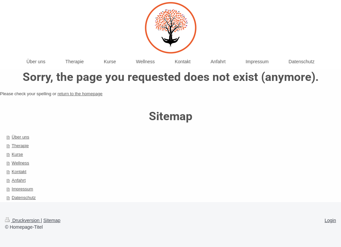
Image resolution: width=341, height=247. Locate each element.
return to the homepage (80, 93)
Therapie (20, 145)
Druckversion (23, 220)
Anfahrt (19, 180)
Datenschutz (24, 197)
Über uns (20, 136)
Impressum (22, 188)
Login (330, 220)
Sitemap (51, 220)
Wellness (20, 162)
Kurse (17, 154)
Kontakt (19, 171)
